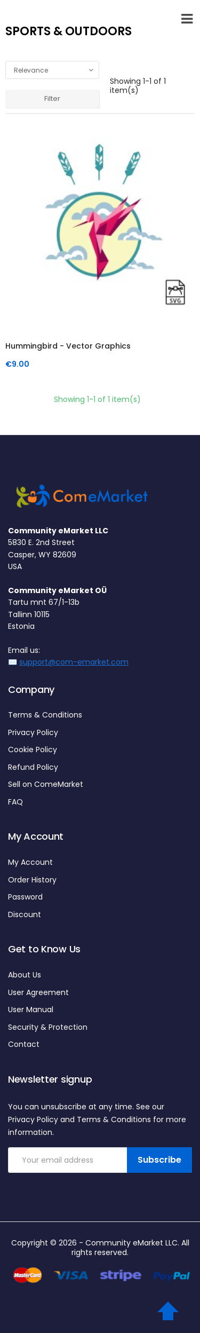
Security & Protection (47, 1027)
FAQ (15, 801)
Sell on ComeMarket (45, 784)
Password (25, 897)
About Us (24, 974)
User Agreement (38, 992)
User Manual (30, 1009)
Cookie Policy (32, 749)
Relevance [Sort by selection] (55, 70)
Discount (24, 914)
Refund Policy (33, 767)
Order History (32, 879)
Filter (52, 98)
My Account (30, 862)
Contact (23, 1044)
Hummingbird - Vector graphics (68, 346)
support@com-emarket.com (74, 662)
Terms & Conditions (45, 714)
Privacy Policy (33, 732)
